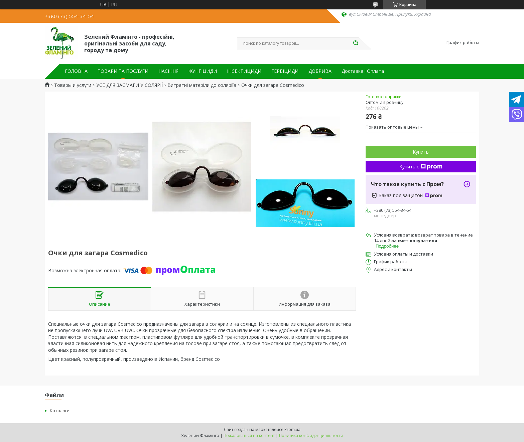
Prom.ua (292, 429)
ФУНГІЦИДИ (202, 71)
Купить (421, 152)
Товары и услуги (72, 85)
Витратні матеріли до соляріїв (201, 85)
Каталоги (60, 411)
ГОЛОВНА (76, 71)
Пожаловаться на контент (249, 435)
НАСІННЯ (168, 71)
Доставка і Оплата (363, 71)
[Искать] (355, 43)
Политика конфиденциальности (311, 435)
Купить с (420, 166)
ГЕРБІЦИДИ (284, 71)
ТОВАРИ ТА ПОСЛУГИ (123, 71)
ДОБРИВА (320, 71)
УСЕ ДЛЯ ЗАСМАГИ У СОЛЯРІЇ (129, 85)
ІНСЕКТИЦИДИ (244, 71)
